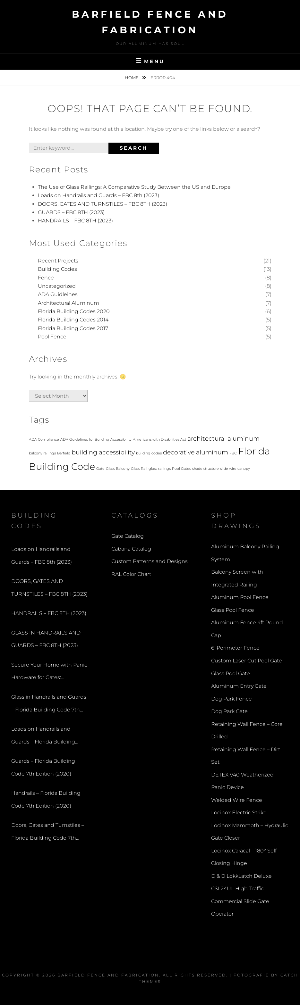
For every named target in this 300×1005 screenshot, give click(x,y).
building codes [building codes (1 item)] (149, 453)
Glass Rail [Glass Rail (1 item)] (139, 469)
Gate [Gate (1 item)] (100, 469)
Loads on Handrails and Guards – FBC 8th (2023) (98, 195)
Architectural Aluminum (68, 303)
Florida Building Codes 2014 (73, 320)
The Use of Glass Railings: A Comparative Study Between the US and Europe (134, 187)
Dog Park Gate (229, 711)
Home (132, 77)
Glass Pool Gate (230, 673)
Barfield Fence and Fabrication (108, 975)
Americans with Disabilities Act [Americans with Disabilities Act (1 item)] (159, 439)
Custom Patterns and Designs (149, 561)
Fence (46, 278)
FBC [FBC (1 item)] (233, 453)
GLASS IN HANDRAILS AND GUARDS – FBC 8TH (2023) (46, 639)
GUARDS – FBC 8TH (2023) (71, 212)
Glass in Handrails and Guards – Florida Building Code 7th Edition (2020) (48, 705)
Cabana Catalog (131, 549)
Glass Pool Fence (232, 610)
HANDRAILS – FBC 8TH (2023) (75, 221)
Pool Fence (52, 337)
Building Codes (57, 269)
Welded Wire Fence (236, 800)
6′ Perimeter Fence (235, 648)
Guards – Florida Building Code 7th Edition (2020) (43, 767)
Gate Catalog (127, 536)
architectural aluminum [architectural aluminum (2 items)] (223, 438)
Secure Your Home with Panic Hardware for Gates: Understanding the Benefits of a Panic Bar (49, 673)
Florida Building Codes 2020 (74, 311)
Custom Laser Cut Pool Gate (246, 661)
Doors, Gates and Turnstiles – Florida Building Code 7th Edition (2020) (47, 833)
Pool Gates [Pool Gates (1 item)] (181, 469)
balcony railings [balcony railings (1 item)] (42, 453)
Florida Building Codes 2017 (73, 328)
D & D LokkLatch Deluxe (241, 876)
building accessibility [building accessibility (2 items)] (103, 452)
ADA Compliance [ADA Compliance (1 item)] (44, 439)
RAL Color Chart (131, 574)
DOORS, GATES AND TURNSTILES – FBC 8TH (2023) (102, 204)
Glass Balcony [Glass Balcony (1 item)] (118, 469)
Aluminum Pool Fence (240, 597)
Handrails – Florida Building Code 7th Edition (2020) (46, 799)
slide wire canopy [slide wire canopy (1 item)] (235, 469)
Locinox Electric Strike (239, 813)
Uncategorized (57, 286)
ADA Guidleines (58, 294)
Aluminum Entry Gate (239, 686)
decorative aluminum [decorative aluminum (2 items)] (195, 452)
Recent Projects (58, 261)
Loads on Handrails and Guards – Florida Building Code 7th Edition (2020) (43, 737)
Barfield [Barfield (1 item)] (63, 453)
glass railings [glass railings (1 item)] (160, 469)
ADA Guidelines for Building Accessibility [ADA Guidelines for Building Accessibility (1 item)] (96, 439)
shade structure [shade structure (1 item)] (205, 469)
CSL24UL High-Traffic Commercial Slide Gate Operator (240, 901)
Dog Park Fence (231, 699)
